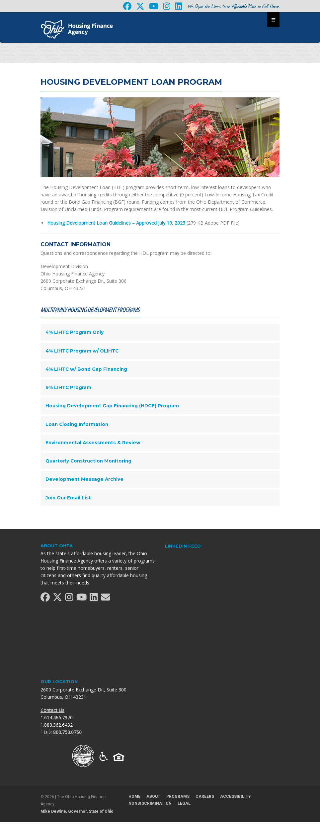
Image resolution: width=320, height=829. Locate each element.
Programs (178, 796)
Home (134, 796)
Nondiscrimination (150, 803)
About (153, 796)
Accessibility (235, 796)
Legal (184, 803)
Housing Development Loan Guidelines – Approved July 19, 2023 (116, 223)
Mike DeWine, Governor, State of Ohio (77, 811)
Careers (205, 796)
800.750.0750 (67, 732)
